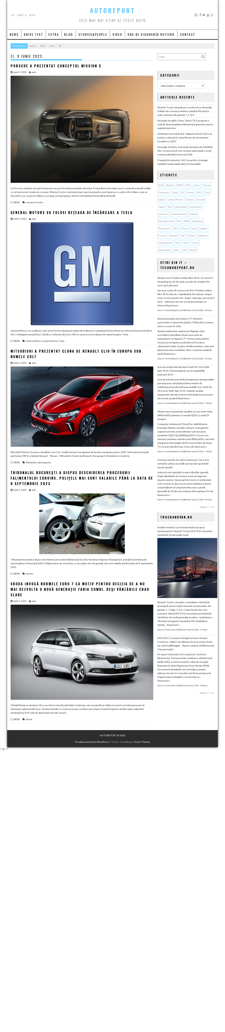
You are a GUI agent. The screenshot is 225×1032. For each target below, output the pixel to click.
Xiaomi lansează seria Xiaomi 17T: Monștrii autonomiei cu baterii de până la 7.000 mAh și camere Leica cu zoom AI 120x (185, 322)
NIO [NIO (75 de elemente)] (176, 228)
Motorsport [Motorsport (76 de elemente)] (164, 228)
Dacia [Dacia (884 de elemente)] (175, 192)
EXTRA (53, 34)
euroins (29, 573)
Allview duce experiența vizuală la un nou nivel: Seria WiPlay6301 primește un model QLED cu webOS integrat (184, 415)
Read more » (172, 305)
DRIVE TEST (33, 34)
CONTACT (187, 34)
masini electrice (50, 341)
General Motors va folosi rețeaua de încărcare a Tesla (72, 212)
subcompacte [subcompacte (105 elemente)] (165, 242)
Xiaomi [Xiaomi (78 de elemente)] (193, 250)
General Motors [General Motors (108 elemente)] (175, 199)
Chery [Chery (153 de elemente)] (197, 185)
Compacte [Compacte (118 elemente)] (163, 192)
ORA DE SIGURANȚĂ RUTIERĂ (151, 34)
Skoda (29, 719)
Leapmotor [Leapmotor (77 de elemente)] (195, 206)
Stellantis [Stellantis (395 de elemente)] (202, 235)
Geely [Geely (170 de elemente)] (161, 199)
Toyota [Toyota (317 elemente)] (195, 242)
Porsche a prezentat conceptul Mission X (56, 65)
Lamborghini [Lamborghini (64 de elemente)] (181, 206)
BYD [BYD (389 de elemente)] (188, 185)
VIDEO (117, 34)
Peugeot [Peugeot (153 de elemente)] (203, 228)
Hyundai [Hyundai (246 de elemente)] (201, 199)
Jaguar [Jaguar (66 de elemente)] (161, 206)
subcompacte (44, 462)
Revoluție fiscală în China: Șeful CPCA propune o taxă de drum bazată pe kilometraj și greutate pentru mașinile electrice (185, 124)
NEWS (14, 34)
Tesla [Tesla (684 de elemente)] (185, 242)
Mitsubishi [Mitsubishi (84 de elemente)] (197, 221)
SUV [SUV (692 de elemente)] (177, 242)
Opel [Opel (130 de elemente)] (193, 228)
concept (30, 202)
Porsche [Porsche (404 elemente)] (162, 235)
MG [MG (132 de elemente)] (179, 221)
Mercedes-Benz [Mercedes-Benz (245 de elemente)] (166, 221)
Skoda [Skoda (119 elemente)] (192, 235)
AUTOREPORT (112, 10)
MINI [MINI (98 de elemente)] (186, 221)
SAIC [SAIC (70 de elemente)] (182, 235)
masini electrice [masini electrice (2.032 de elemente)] (179, 214)
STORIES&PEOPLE (92, 34)
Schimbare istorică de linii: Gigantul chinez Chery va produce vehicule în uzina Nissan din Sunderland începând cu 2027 (184, 137)
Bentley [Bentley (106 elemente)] (170, 185)
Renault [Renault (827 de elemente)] (173, 235)
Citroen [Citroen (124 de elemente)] (206, 185)
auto (32, 72)
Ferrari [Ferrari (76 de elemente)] (190, 192)
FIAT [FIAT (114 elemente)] (199, 192)
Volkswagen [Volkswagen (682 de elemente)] (164, 250)
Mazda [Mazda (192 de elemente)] (194, 214)
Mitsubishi (31, 462)
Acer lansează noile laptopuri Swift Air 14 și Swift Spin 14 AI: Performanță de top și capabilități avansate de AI (183, 370)
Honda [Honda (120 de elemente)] (190, 199)
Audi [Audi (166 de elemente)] (160, 185)
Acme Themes (142, 741)
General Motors (34, 341)
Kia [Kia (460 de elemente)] (169, 206)
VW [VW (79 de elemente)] (184, 250)
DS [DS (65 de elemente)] (182, 192)
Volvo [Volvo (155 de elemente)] (176, 250)
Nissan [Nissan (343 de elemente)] (184, 228)
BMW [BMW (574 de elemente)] (180, 185)
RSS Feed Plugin (210, 507)
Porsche (39, 202)
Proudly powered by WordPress (92, 741)
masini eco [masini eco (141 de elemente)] (163, 214)
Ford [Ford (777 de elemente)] (207, 192)
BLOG (68, 34)
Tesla (61, 341)
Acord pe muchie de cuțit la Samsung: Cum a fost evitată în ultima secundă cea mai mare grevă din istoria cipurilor (183, 463)
